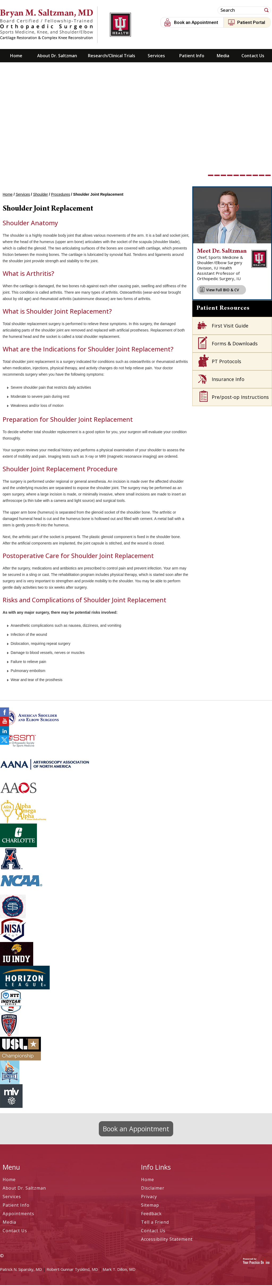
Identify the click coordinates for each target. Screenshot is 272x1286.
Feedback (151, 1214)
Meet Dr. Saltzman (222, 252)
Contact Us (252, 56)
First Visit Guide (230, 326)
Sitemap (150, 1206)
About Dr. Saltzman (57, 56)
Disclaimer (152, 1189)
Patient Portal (251, 22)
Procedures (60, 195)
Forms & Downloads (235, 344)
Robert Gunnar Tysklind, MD (72, 1270)
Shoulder (40, 195)
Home (16, 56)
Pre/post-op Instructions (240, 398)
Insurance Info (228, 380)
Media (223, 56)
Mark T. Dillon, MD (119, 1270)
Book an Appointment (196, 22)
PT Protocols (226, 362)
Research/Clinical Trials (111, 56)
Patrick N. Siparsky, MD (21, 1270)
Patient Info (191, 56)
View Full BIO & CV (222, 290)
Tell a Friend (155, 1223)
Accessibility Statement (167, 1240)
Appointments (18, 1214)
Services (156, 56)
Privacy (149, 1197)
